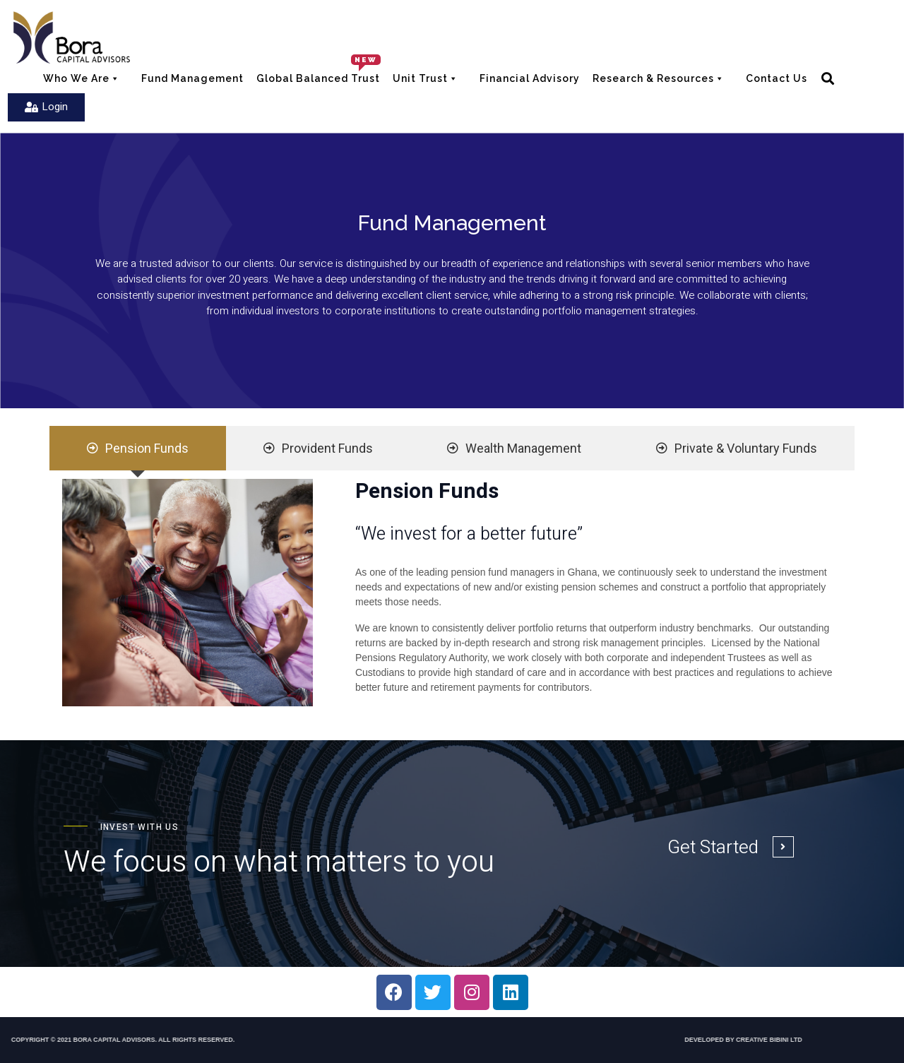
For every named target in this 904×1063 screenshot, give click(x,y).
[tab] (137, 448)
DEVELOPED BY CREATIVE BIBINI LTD (640, 1039)
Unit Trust (426, 80)
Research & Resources (659, 80)
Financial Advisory (530, 78)
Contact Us (776, 78)
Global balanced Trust (318, 78)
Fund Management (192, 78)
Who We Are (88, 77)
